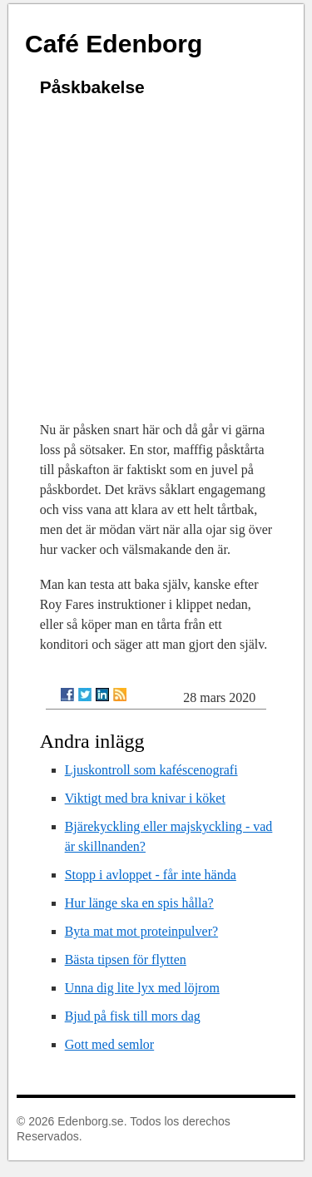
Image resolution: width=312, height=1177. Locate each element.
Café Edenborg (113, 43)
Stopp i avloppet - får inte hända (150, 875)
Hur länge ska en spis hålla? (139, 903)
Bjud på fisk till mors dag (133, 1016)
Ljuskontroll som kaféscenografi (151, 770)
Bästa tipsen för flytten (125, 959)
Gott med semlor (110, 1044)
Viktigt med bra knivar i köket (145, 798)
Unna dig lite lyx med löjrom (142, 988)
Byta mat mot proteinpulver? (141, 931)
